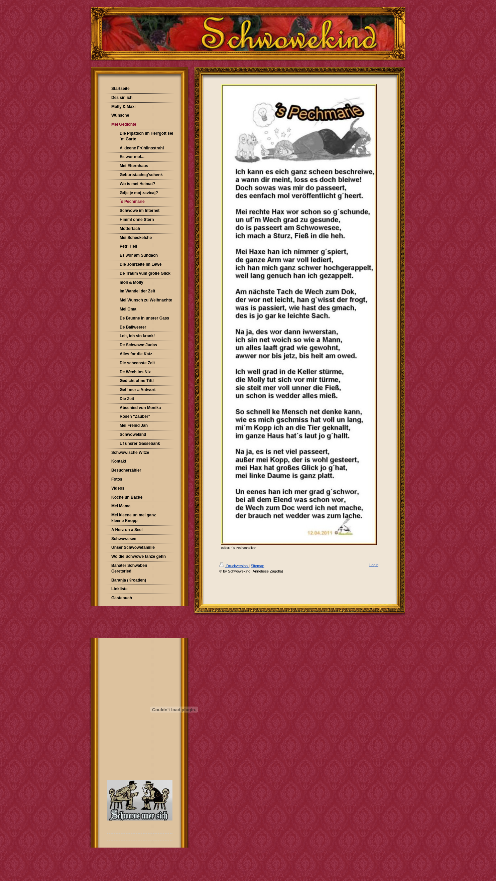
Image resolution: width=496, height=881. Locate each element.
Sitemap (257, 566)
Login (373, 565)
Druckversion (234, 566)
